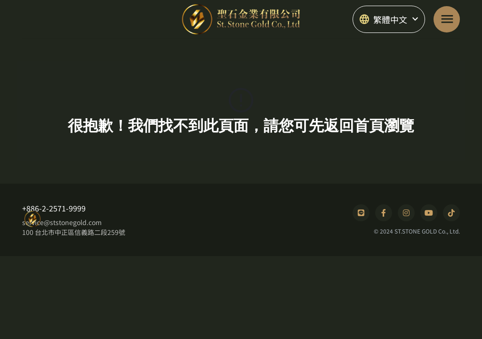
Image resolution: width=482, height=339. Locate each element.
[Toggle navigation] (447, 19)
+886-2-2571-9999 (54, 208)
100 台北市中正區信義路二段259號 (73, 232)
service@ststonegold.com (62, 222)
